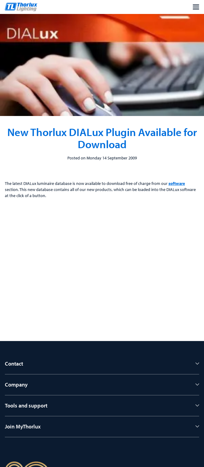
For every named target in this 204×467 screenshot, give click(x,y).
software (176, 183)
